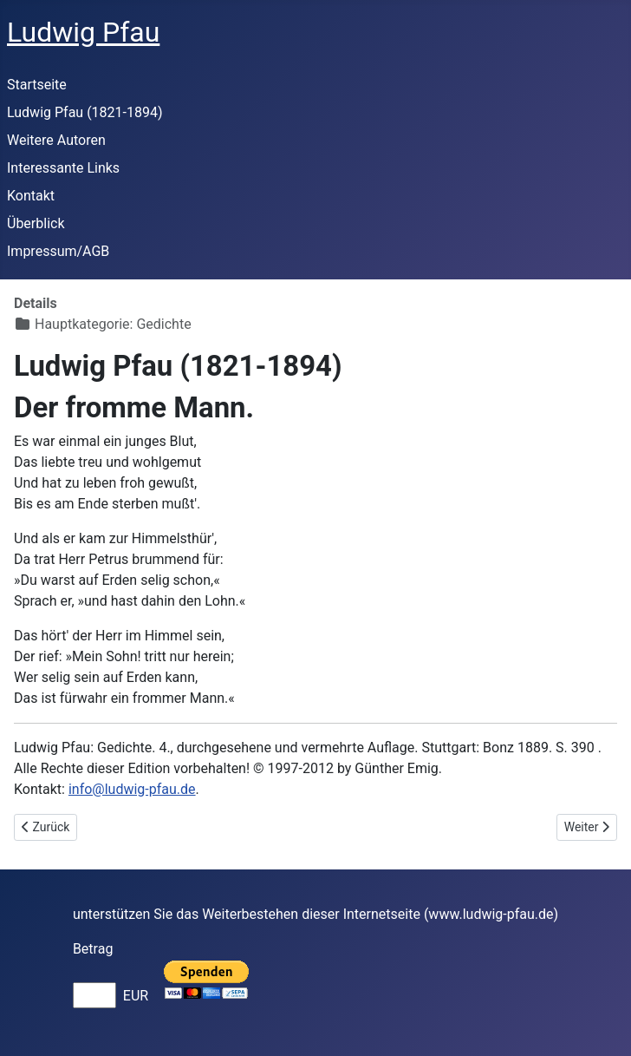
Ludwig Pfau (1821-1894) (85, 112)
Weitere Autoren (56, 140)
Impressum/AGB (58, 251)
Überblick (36, 223)
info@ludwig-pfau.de (132, 789)
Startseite (37, 84)
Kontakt (31, 195)
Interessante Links (63, 168)
